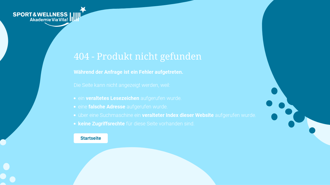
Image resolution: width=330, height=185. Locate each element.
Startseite (90, 138)
